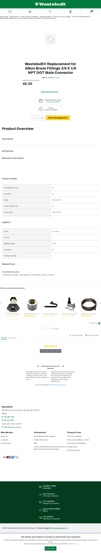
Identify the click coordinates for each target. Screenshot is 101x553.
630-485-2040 (9, 417)
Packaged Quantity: (10, 256)
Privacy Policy (72, 447)
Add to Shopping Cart (58, 118)
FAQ (35, 443)
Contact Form (6, 443)
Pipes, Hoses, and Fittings (29, 16)
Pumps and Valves (46, 16)
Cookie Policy (72, 544)
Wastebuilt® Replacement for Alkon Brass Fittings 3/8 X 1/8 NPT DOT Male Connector (28, 18)
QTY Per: (7, 237)
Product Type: (8, 212)
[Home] (50, 4)
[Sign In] (70, 11)
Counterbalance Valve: (11, 188)
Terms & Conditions (74, 436)
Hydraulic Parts (15, 16)
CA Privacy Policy (73, 450)
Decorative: (7, 194)
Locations (4, 440)
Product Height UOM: (11, 206)
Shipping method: (9, 243)
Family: (6, 200)
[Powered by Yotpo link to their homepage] (95, 324)
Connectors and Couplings (62, 16)
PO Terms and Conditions (76, 443)
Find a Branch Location (12, 427)
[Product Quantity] (38, 117)
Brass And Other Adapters (81, 16)
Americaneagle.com (60, 528)
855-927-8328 (9, 420)
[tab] (76, 335)
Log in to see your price (30, 80)
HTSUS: (6, 231)
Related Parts (8, 264)
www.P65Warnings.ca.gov (58, 385)
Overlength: (7, 250)
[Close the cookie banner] (99, 535)
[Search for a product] (50, 11)
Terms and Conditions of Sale (78, 440)
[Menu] (10, 11)
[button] (1, 303)
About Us (4, 436)
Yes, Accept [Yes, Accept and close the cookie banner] (50, 548)
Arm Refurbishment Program (45, 436)
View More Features (49, 92)
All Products (4, 16)
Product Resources (41, 440)
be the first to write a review (50, 351)
